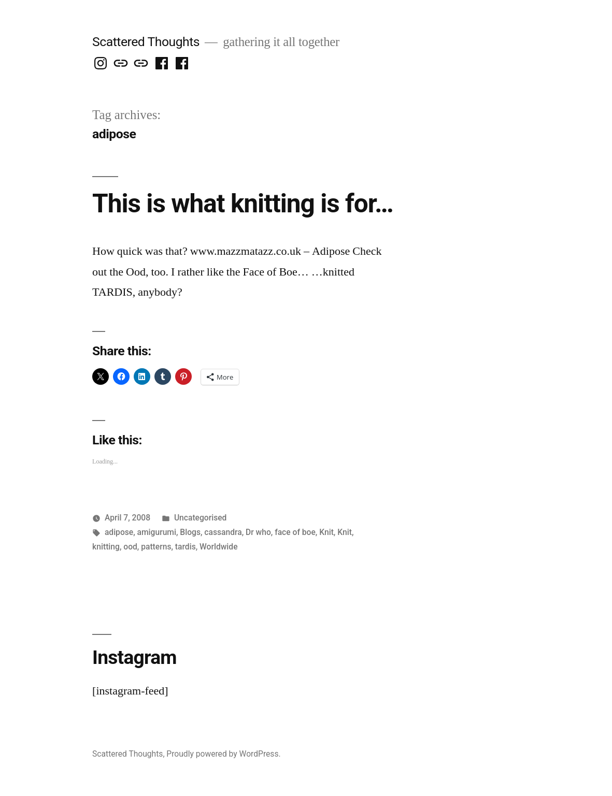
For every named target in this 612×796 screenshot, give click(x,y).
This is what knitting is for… (242, 204)
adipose (119, 532)
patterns (156, 547)
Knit (326, 532)
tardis (185, 547)
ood (130, 547)
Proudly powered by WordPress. (223, 754)
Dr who (258, 532)
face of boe (295, 532)
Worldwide (218, 547)
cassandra (222, 532)
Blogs (190, 532)
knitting (106, 547)
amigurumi (156, 532)
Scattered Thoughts (146, 41)
